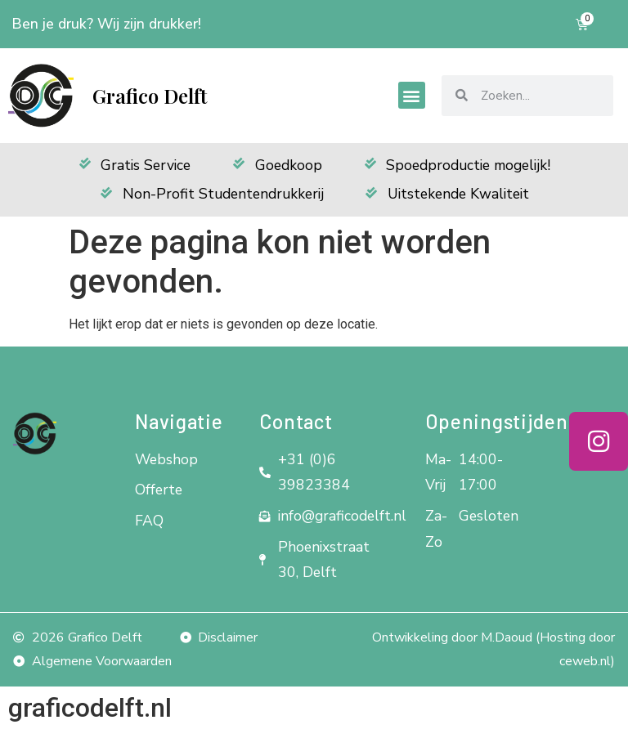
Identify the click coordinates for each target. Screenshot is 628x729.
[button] (411, 95)
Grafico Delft (149, 96)
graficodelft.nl (90, 707)
